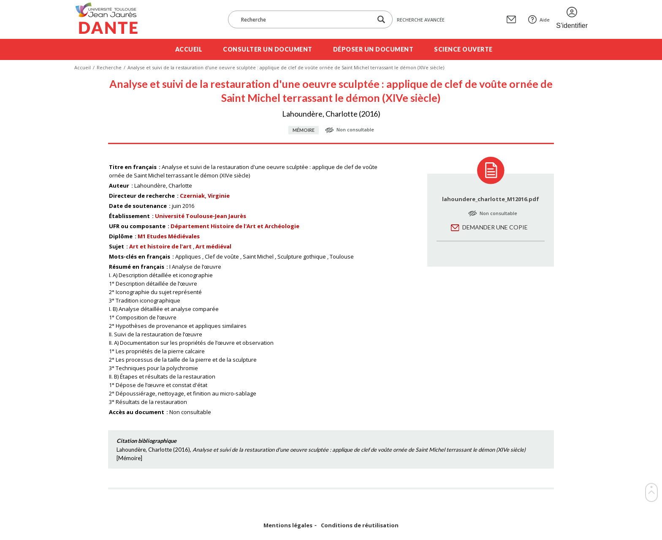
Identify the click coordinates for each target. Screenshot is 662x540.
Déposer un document (373, 49)
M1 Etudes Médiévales (169, 236)
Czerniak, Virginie (205, 195)
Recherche (109, 67)
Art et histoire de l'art (160, 246)
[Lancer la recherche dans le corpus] (381, 19)
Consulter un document (267, 49)
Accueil (189, 49)
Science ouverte (463, 49)
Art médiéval (213, 246)
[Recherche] (304, 19)
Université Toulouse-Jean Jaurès (200, 216)
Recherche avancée (421, 19)
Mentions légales (287, 525)
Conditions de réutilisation (360, 525)
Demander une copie (495, 227)
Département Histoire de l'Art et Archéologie (235, 226)
